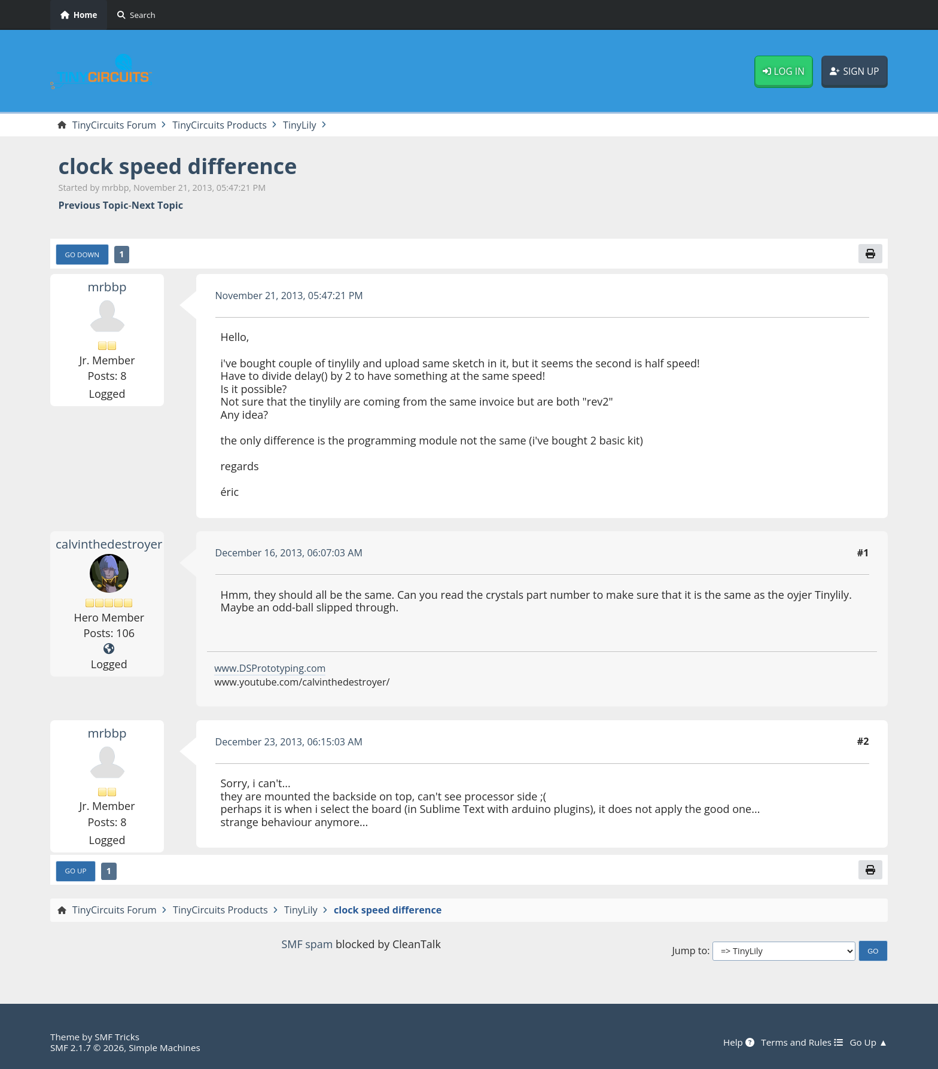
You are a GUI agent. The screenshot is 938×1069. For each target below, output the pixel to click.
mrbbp (107, 286)
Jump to (689, 951)
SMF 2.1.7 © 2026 (87, 1047)
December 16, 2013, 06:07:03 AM (289, 553)
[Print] (870, 253)
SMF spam (307, 944)
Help (738, 1042)
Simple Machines (165, 1047)
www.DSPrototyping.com (270, 668)
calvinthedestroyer (109, 543)
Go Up (76, 871)
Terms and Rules (801, 1042)
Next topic (157, 205)
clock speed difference (179, 166)
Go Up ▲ (868, 1042)
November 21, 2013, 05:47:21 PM (289, 295)
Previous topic (94, 205)
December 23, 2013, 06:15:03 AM (289, 741)
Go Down (82, 254)
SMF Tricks (117, 1037)
